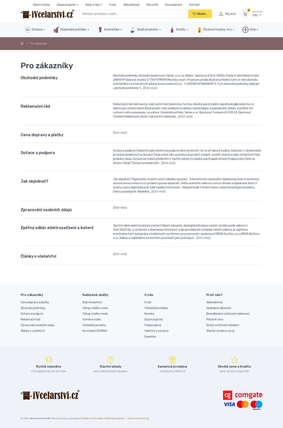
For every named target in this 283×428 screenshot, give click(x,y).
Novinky (149, 313)
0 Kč (257, 13)
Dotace (33, 30)
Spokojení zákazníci (218, 308)
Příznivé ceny (214, 319)
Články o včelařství (38, 256)
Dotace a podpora (38, 152)
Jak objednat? (34, 181)
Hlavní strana (41, 4)
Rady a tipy (92, 4)
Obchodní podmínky (39, 77)
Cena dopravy (173, 4)
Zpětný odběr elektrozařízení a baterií (57, 227)
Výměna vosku (92, 319)
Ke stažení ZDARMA (95, 331)
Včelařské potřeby (69, 30)
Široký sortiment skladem (222, 325)
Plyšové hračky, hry (214, 30)
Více (249, 30)
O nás (112, 4)
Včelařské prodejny (156, 308)
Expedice (150, 336)
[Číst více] (150, 88)
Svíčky (177, 30)
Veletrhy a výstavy (156, 331)
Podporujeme (152, 325)
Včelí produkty (144, 30)
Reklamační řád (35, 106)
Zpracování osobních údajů (46, 209)
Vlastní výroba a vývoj (220, 331)
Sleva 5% (152, 4)
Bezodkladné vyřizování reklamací (227, 313)
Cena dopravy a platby (42, 134)
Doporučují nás (153, 319)
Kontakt (194, 4)
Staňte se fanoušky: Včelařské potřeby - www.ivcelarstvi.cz (115, 418)
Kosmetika (108, 30)
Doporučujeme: (66, 4)
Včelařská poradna (94, 325)
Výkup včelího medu (95, 313)
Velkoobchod (131, 4)
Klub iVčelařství (92, 302)
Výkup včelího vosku (95, 308)
